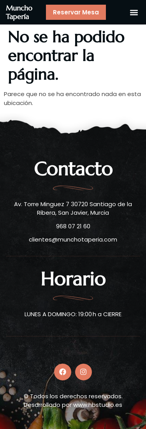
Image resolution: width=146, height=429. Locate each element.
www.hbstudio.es (97, 405)
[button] (133, 12)
